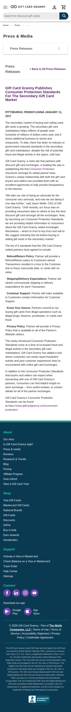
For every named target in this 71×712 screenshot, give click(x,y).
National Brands (12, 510)
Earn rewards (11, 535)
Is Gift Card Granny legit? (18, 444)
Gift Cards (9, 515)
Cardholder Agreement (39, 637)
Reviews (8, 454)
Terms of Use (41, 629)
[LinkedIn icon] (16, 593)
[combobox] (35, 16)
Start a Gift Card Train (16, 484)
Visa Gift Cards (12, 500)
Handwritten (10, 540)
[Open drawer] (5, 7)
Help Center (10, 571)
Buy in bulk (9, 530)
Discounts (9, 520)
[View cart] (63, 7)
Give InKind (10, 479)
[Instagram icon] (25, 593)
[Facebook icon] (7, 593)
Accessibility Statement (35, 633)
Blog (6, 464)
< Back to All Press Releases (48, 69)
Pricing (7, 469)
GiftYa (6, 525)
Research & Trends (14, 459)
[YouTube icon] (34, 593)
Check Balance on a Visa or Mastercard (26, 561)
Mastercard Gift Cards (16, 505)
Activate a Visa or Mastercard (20, 556)
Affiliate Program (13, 474)
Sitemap (8, 576)
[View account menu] (54, 7)
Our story (8, 439)
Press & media (12, 449)
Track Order (10, 566)
